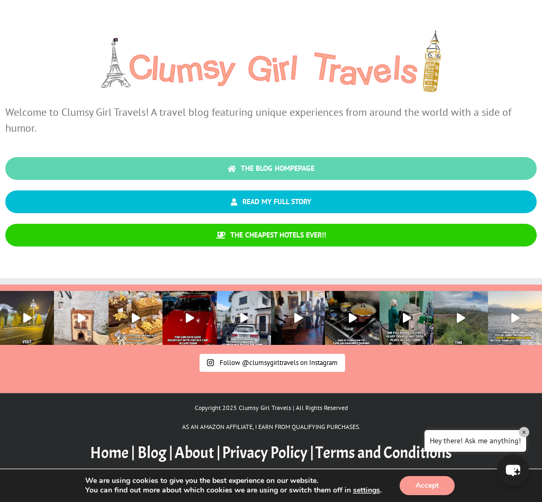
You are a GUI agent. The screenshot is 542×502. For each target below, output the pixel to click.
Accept (427, 485)
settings (366, 490)
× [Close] (524, 432)
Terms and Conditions (383, 453)
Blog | (155, 453)
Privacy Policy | (268, 453)
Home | (113, 453)
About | (198, 453)
